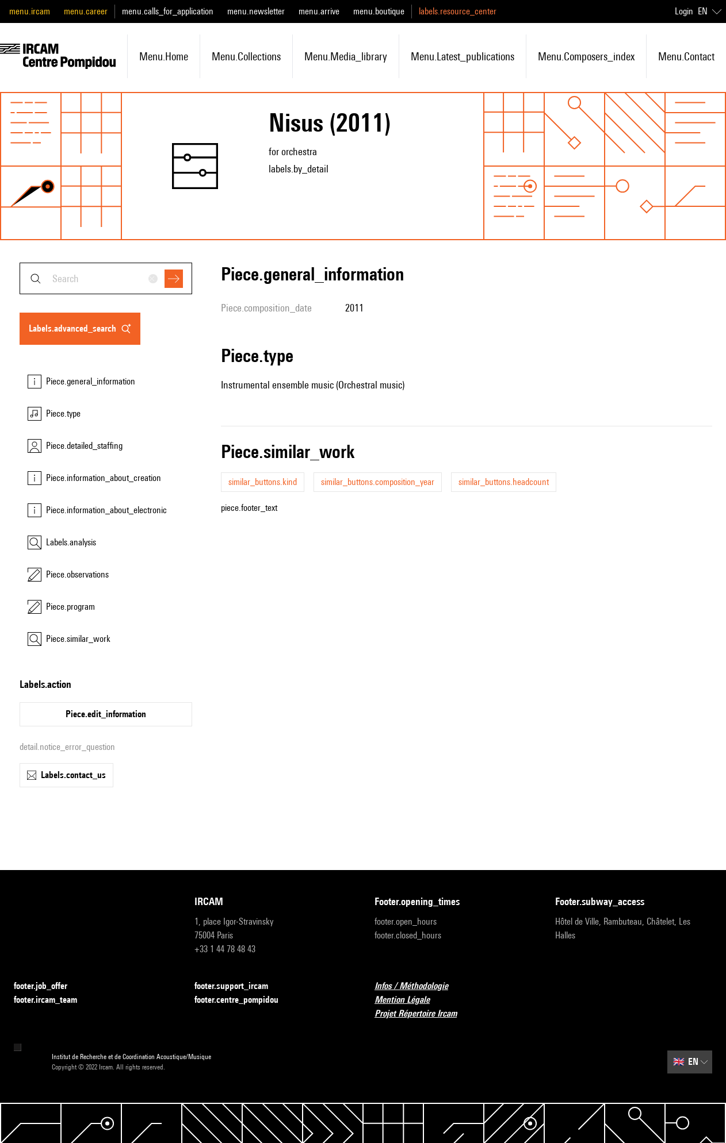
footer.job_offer (47, 986)
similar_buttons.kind (262, 481)
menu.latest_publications (462, 56)
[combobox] (106, 278)
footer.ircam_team (52, 1000)
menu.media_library (345, 56)
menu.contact (686, 56)
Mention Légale (409, 1000)
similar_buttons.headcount (503, 481)
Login (684, 11)
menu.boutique (378, 11)
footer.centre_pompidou (243, 1000)
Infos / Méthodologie (418, 986)
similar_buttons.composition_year (377, 481)
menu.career (86, 11)
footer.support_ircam (238, 986)
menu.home (163, 56)
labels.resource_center (457, 11)
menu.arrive (319, 11)
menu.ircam (29, 11)
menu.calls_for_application (167, 11)
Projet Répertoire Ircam (423, 1014)
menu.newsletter (256, 11)
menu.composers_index (586, 56)
